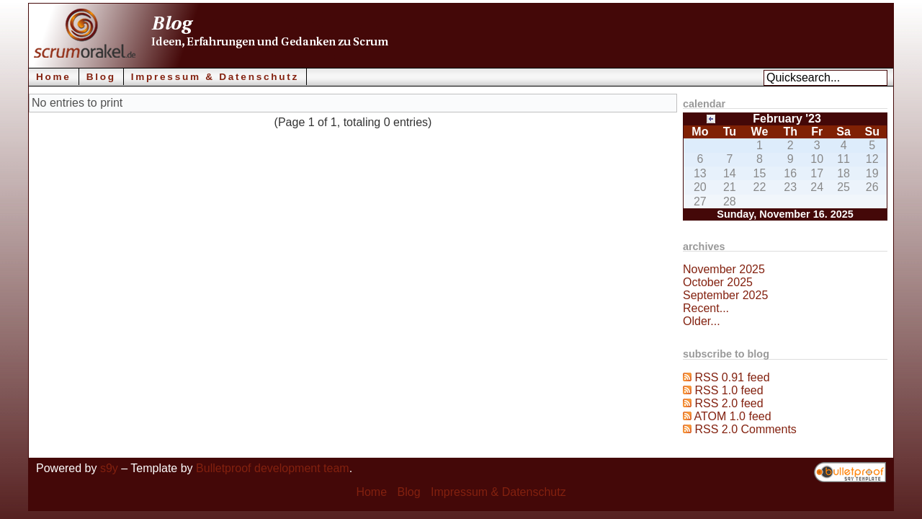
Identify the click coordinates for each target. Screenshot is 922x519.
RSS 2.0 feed (728, 403)
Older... (701, 321)
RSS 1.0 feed (728, 390)
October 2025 (718, 282)
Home (53, 76)
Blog (101, 76)
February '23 (787, 118)
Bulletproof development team (272, 468)
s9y (109, 468)
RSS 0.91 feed (731, 377)
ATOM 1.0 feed (732, 416)
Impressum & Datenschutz (215, 76)
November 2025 (724, 269)
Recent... (706, 308)
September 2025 (725, 295)
